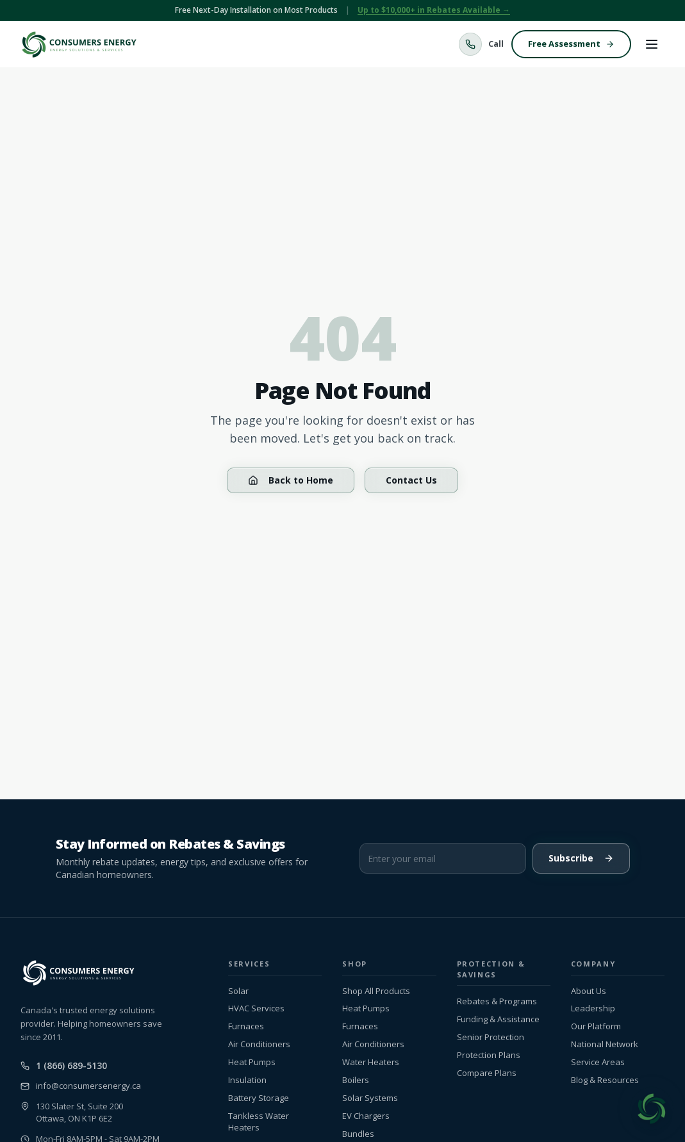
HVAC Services (256, 1008)
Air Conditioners (259, 1044)
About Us (588, 991)
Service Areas (598, 1062)
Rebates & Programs (497, 1001)
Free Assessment (571, 43)
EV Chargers (366, 1116)
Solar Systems (370, 1098)
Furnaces (246, 1026)
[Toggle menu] (651, 44)
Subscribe (581, 858)
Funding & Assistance (498, 1019)
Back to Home (290, 480)
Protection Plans (488, 1055)
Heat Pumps (252, 1062)
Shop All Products (376, 991)
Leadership (593, 1008)
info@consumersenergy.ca (81, 1085)
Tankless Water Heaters (258, 1122)
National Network (604, 1044)
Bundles (358, 1134)
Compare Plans (486, 1073)
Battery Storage (258, 1098)
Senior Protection (490, 1037)
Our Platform (596, 1026)
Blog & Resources (605, 1080)
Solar (238, 991)
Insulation (247, 1080)
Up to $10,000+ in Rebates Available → (434, 9)
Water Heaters (370, 1062)
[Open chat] (652, 1109)
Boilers (355, 1080)
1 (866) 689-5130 (64, 1065)
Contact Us (411, 480)
